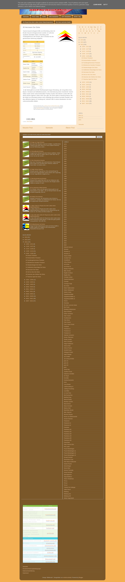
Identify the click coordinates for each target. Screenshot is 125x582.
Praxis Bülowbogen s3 (70, 455)
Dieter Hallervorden (69, 288)
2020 (65, 240)
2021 (65, 243)
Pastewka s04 (67, 436)
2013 (65, 225)
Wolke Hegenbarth (69, 498)
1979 (65, 157)
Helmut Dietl (67, 345)
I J (88, 29)
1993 (65, 187)
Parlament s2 (67, 425)
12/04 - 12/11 (85, 46)
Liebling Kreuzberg (69, 388)
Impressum (26, 573)
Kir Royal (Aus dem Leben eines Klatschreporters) (38, 22)
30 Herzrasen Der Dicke (88, 72)
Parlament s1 (67, 423)
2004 (65, 206)
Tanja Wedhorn (68, 476)
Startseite (26, 16)
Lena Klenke (67, 384)
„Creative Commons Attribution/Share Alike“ (51, 105)
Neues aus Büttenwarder (70, 416)
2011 (65, 221)
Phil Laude (67, 446)
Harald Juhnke (68, 339)
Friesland (66, 326)
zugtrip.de (50, 533)
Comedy (66, 281)
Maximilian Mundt (68, 410)
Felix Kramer (67, 322)
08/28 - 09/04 (85, 96)
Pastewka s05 (67, 438)
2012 (65, 223)
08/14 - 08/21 (85, 101)
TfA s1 (65, 481)
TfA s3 (65, 485)
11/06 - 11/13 (85, 53)
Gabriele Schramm (69, 335)
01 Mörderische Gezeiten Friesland (91, 65)
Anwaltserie (67, 260)
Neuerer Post (28, 128)
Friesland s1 (67, 328)
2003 (65, 204)
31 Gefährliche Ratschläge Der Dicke (91, 70)
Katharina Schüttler (69, 373)
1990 (65, 180)
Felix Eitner (67, 320)
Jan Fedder (67, 356)
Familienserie (67, 318)
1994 (65, 189)
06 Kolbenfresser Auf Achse (37, 224)
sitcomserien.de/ (50, 545)
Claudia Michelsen (69, 279)
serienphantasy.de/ (50, 556)
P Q (85, 31)
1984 (65, 168)
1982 (65, 163)
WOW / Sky (77, 16)
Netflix (44, 16)
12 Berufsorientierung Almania (38, 178)
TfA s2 (65, 483)
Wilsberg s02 (67, 496)
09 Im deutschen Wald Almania (38, 187)
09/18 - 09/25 (85, 89)
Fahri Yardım (67, 315)
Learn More (97, 4)
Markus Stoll (67, 408)
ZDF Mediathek (66, 16)
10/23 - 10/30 (85, 82)
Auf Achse (66, 264)
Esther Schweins (68, 313)
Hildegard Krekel (68, 352)
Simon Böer (67, 468)
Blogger (81, 577)
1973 (65, 144)
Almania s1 (67, 251)
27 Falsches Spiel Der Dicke (89, 79)
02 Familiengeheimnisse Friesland (91, 62)
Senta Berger (67, 466)
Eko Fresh (66, 307)
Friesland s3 (67, 333)
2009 (65, 217)
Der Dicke (29, 121)
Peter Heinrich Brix (69, 444)
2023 (82, 42)
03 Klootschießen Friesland (89, 60)
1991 (65, 182)
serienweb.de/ (50, 561)
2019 (65, 238)
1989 (65, 178)
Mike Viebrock (68, 412)
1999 (65, 200)
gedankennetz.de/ (50, 509)
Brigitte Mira (67, 275)
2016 (65, 232)
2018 (65, 236)
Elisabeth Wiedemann (70, 309)
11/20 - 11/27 (85, 49)
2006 (65, 210)
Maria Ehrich (67, 403)
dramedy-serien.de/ (50, 540)
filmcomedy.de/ (50, 559)
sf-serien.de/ (50, 543)
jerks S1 (81, 115)
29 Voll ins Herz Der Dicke (89, 74)
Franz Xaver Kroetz (69, 324)
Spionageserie (68, 474)
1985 (65, 170)
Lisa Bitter (66, 391)
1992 (65, 185)
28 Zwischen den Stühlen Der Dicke (91, 77)
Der (91, 27)
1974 (65, 146)
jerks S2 (81, 117)
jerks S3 (66, 365)
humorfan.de (50, 525)
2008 (65, 215)
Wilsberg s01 (67, 493)
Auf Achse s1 (67, 266)
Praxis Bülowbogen (69, 448)
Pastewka (66, 427)
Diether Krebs (67, 292)
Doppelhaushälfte (68, 294)
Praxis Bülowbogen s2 (70, 453)
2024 (82, 39)
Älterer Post (70, 128)
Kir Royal (66, 375)
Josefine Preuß (68, 371)
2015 (65, 230)
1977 (65, 152)
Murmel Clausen (68, 414)
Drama (66, 300)
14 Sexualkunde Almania (36, 151)
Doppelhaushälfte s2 (69, 298)
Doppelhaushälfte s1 (69, 296)
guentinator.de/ (50, 515)
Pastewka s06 (67, 440)
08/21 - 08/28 (85, 98)
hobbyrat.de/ (50, 520)
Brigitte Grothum (68, 273)
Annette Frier (67, 258)
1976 (65, 150)
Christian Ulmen (68, 277)
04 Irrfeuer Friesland (87, 58)
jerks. (80, 119)
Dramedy (66, 303)
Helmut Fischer (68, 348)
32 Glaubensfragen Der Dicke (90, 67)
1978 (65, 155)
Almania (66, 249)
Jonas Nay (67, 369)
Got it (105, 4)
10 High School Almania (36, 169)
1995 (65, 191)
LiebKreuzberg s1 (68, 386)
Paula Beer (67, 442)
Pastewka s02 (67, 431)
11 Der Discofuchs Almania (37, 160)
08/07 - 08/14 (85, 103)
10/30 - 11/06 (85, 56)
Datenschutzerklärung (28, 571)
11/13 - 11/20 (85, 51)
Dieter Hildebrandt (69, 290)
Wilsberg (66, 491)
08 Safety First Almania (36, 196)
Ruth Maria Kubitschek (70, 461)
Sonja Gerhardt (68, 472)
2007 (65, 213)
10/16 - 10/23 (85, 84)
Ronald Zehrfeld (68, 457)
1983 (65, 165)
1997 (65, 195)
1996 (65, 193)
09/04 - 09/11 (85, 94)
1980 (65, 159)
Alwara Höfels (67, 255)
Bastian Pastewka (68, 268)
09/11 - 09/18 (85, 91)
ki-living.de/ (50, 528)
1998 (65, 198)
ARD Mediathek (53, 16)
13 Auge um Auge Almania (37, 142)
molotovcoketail (67, 577)
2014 (65, 228)
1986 (65, 172)
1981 (65, 161)
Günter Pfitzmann (68, 337)
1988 (65, 176)
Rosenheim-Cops (68, 459)
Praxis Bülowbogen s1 (70, 451)
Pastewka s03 (67, 433)
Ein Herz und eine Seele (63, 22)
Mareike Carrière (68, 401)
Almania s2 (67, 253)
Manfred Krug (67, 397)
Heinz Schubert (68, 341)
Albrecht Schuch (68, 247)
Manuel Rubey (68, 399)
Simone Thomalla (68, 470)
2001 (65, 202)
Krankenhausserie (69, 380)
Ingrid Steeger (68, 354)
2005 (65, 208)
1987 (65, 174)
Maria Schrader (68, 406)
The (99, 31)
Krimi (65, 382)
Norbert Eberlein (68, 418)
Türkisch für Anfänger (69, 487)
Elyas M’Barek (68, 311)
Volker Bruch (67, 489)
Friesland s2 (67, 330)
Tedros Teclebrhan (69, 478)
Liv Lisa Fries (67, 393)
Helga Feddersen (68, 343)
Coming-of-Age (68, 283)
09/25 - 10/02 (85, 87)
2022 (82, 44)
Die (95, 27)
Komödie (66, 378)
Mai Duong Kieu (68, 395)
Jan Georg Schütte (69, 358)
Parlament (66, 421)
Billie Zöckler (67, 270)
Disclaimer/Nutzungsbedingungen (32, 568)
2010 (65, 219)
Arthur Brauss (67, 262)
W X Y (88, 33)
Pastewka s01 (67, 429)
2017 (65, 234)
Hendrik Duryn (68, 350)
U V (81, 33)
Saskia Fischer (68, 463)
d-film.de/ (50, 552)
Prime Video (35, 16)
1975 (65, 148)
